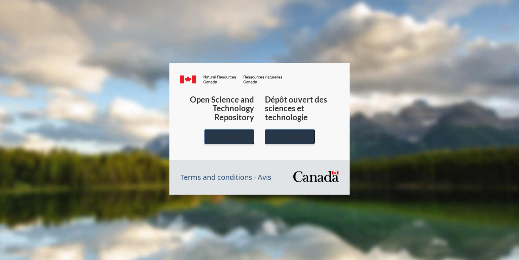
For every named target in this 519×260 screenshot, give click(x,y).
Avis (264, 177)
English (229, 136)
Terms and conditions (216, 177)
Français (289, 136)
